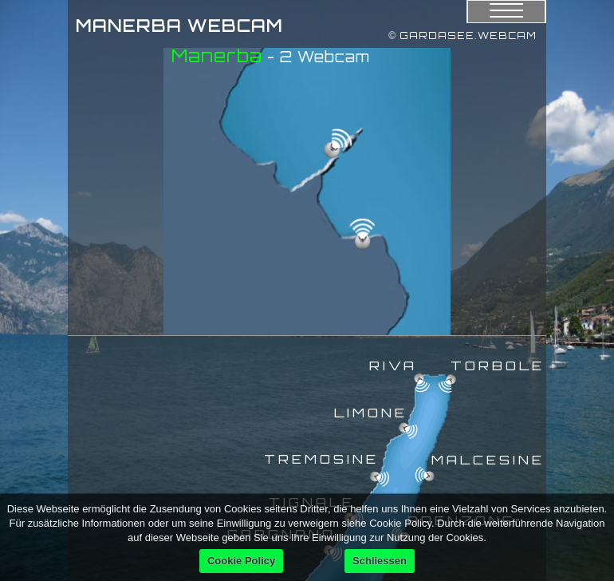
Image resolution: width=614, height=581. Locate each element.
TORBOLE (498, 366)
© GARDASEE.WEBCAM (462, 36)
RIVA (393, 366)
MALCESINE (488, 460)
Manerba (216, 55)
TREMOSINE (321, 459)
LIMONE (370, 413)
